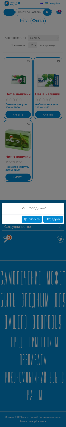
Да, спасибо (32, 219)
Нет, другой (53, 219)
